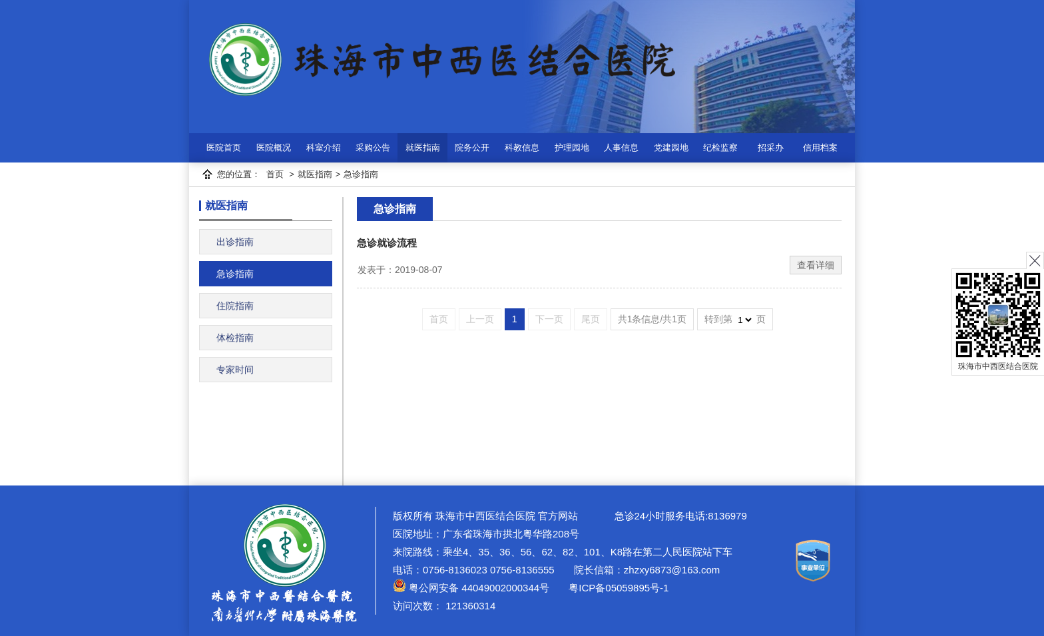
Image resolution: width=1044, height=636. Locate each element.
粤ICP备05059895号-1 (617, 587)
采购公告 (373, 148)
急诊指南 (361, 174)
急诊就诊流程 (387, 242)
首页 (275, 174)
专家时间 (235, 369)
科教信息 (522, 148)
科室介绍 (323, 148)
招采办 (771, 148)
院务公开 (472, 148)
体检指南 (235, 337)
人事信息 (621, 148)
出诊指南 (235, 241)
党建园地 (671, 148)
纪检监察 (720, 148)
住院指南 (235, 305)
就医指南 (422, 148)
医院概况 (273, 148)
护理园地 (572, 148)
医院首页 (223, 148)
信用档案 (820, 148)
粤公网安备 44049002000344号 (471, 587)
